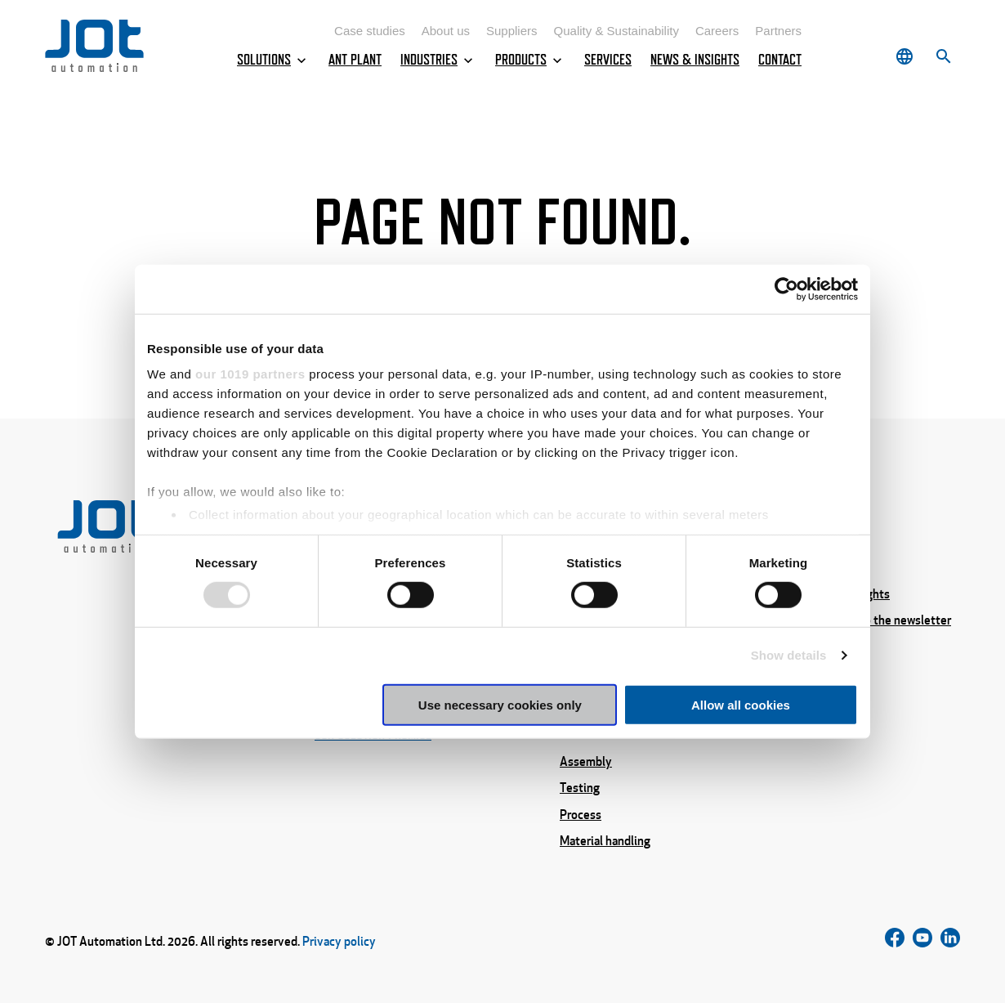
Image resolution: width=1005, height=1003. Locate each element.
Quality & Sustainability (616, 31)
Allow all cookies (740, 705)
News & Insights (694, 59)
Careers (717, 31)
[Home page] (94, 67)
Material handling (605, 841)
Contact (780, 59)
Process (580, 814)
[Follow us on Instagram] (922, 941)
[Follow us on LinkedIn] (950, 941)
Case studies (369, 31)
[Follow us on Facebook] (894, 941)
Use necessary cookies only (500, 705)
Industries (438, 60)
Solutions (273, 60)
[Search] (944, 56)
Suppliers (512, 31)
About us (446, 31)
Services (608, 59)
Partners (778, 31)
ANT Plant (355, 59)
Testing (580, 788)
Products (530, 60)
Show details (789, 655)
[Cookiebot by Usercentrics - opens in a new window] (786, 288)
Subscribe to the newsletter (878, 620)
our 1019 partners (250, 374)
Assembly (586, 761)
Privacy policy (339, 941)
